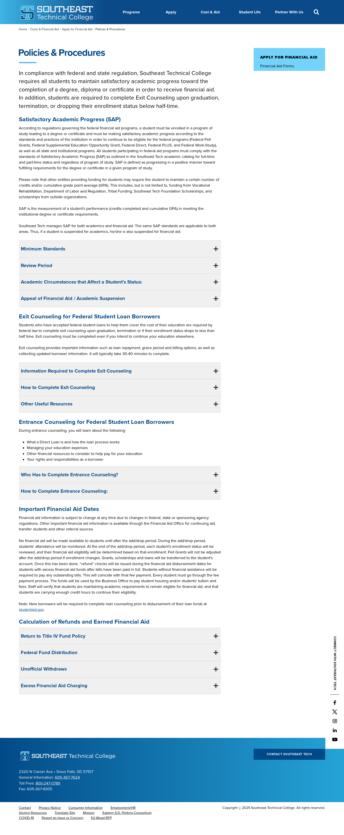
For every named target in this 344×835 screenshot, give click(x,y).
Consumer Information (85, 819)
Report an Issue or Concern (62, 829)
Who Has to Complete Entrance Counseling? (69, 486)
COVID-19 (26, 829)
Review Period (36, 276)
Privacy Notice (50, 819)
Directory (176, 29)
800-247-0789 (48, 794)
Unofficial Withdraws (43, 680)
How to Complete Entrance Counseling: (64, 502)
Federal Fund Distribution (48, 663)
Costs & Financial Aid (44, 40)
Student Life (250, 12)
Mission (89, 824)
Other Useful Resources (46, 415)
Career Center (130, 29)
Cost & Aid (210, 12)
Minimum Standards (42, 260)
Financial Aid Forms (277, 77)
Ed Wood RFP (101, 829)
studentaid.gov (31, 620)
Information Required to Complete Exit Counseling (76, 382)
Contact (25, 819)
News (195, 29)
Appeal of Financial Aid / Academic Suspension (72, 309)
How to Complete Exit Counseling (57, 398)
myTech (238, 29)
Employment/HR (123, 819)
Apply (171, 12)
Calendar (155, 29)
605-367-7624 (67, 788)
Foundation (215, 29)
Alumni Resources (33, 824)
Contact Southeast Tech (289, 765)
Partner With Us (289, 12)
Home (23, 40)
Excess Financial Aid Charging (53, 696)
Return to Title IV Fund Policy (52, 647)
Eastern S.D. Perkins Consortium (127, 824)
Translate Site (65, 824)
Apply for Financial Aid (77, 40)
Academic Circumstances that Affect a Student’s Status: (81, 293)
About (106, 29)
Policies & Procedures (279, 85)
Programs (131, 12)
